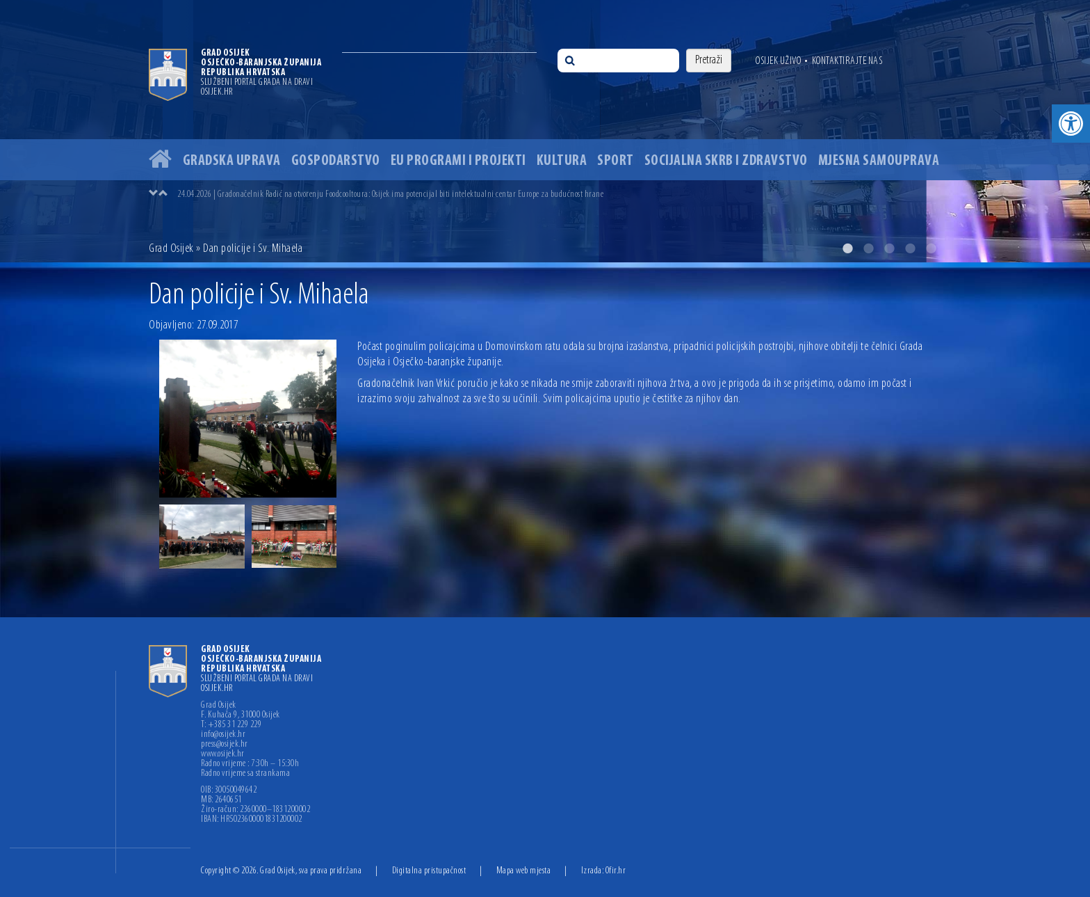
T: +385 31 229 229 (231, 725)
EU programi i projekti (458, 161)
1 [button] (847, 248)
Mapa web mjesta (523, 871)
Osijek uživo (778, 61)
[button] (1071, 123)
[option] (545, 131)
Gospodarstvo (335, 161)
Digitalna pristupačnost (429, 871)
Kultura (562, 161)
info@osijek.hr (223, 735)
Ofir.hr (615, 871)
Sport (615, 161)
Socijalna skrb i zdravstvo (726, 161)
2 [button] (868, 248)
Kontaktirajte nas (847, 61)
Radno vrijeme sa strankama (245, 774)
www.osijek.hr (223, 754)
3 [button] (889, 248)
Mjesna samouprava (879, 161)
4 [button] (910, 248)
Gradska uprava (232, 161)
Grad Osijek (171, 248)
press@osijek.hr (224, 744)
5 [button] (931, 248)
